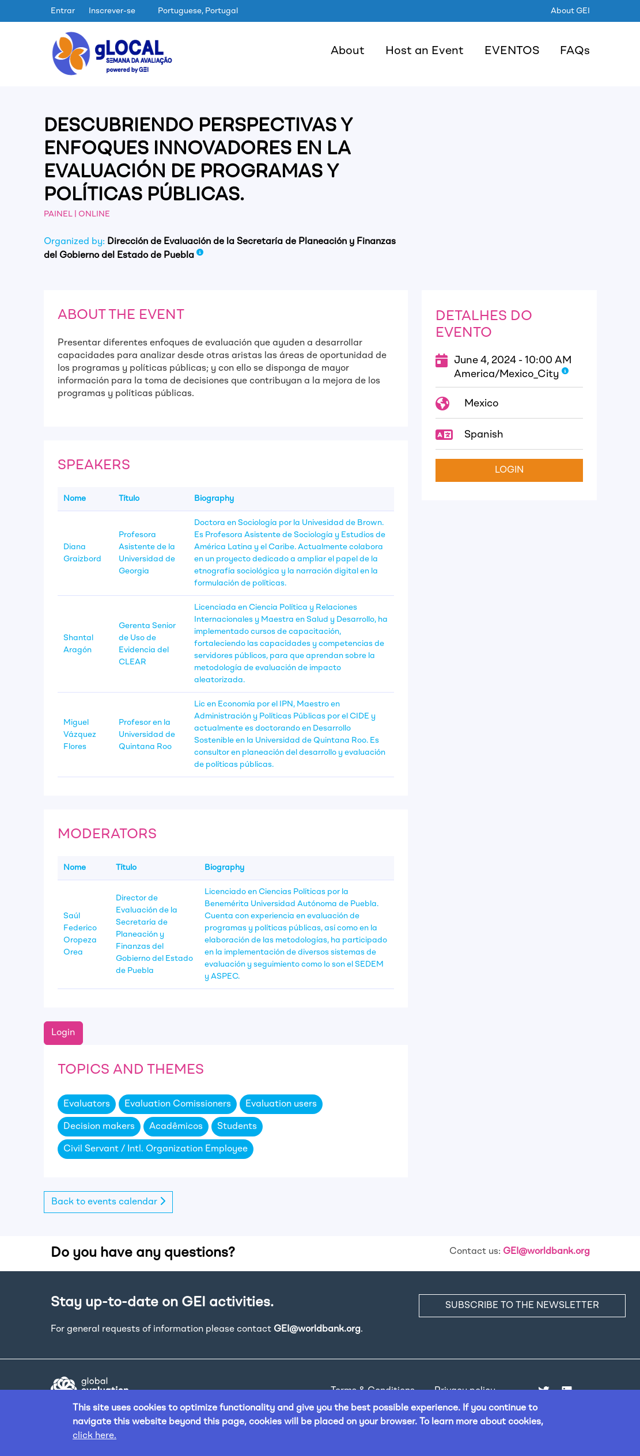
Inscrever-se (112, 11)
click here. (94, 1435)
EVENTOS (511, 51)
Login (63, 1032)
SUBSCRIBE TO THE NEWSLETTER (522, 1305)
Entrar (63, 11)
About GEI (570, 11)
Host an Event (424, 51)
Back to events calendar (108, 1201)
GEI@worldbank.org (546, 1251)
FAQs (575, 51)
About (348, 51)
